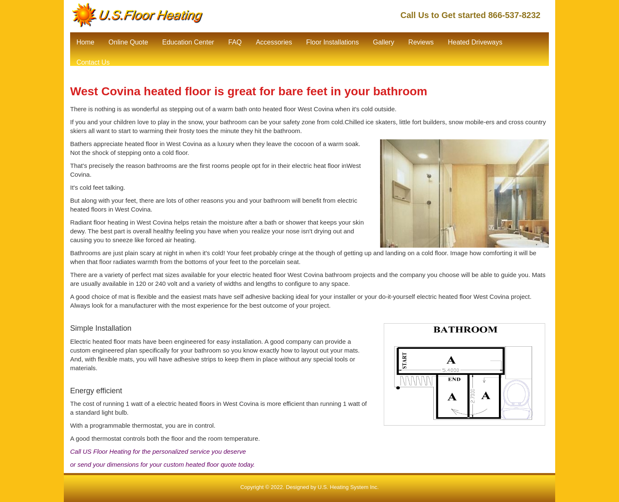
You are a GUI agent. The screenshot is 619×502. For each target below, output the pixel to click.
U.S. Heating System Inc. (348, 487)
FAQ (234, 42)
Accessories (274, 42)
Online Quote (128, 42)
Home (85, 42)
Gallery (383, 42)
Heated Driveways (475, 42)
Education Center (188, 42)
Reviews (420, 42)
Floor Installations (332, 42)
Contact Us (93, 62)
